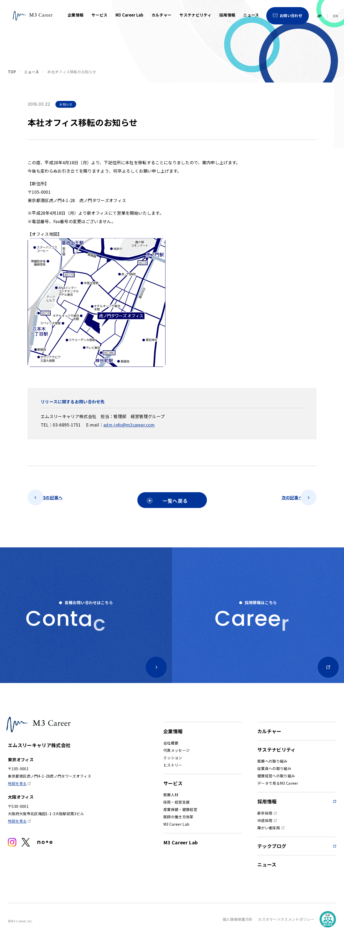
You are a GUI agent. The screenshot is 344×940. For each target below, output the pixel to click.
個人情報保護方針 (238, 921)
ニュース (251, 15)
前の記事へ (61, 500)
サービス (99, 15)
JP (319, 15)
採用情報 (227, 15)
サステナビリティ (195, 15)
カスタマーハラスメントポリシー (286, 921)
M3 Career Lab (130, 15)
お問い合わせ (291, 15)
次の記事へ (282, 500)
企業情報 (75, 15)
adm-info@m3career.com (129, 425)
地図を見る (17, 799)
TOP (12, 71)
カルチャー (162, 15)
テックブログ (271, 848)
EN (335, 15)
